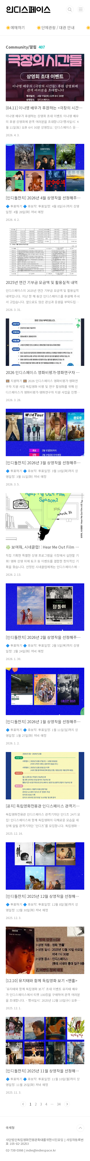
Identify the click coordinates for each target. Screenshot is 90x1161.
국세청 (10, 1127)
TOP (80, 1128)
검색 (69, 9)
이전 (23, 1104)
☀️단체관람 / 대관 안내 (55, 27)
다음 (67, 1104)
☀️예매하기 (15, 27)
